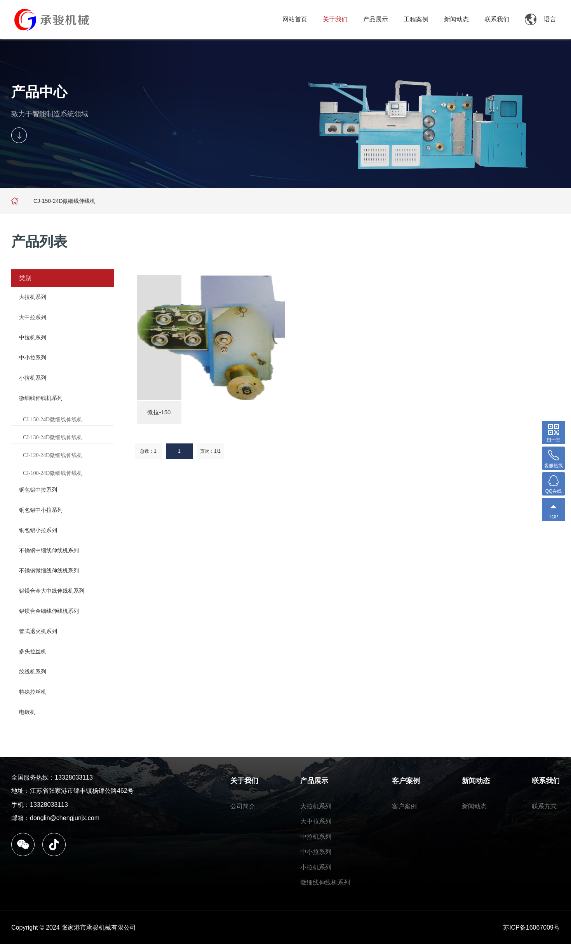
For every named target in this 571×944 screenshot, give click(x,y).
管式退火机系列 (38, 631)
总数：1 (148, 451)
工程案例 (416, 19)
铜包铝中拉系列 (38, 490)
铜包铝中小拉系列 (41, 510)
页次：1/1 (210, 451)
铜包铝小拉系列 (38, 530)
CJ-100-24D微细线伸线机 (52, 473)
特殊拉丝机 (32, 692)
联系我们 (496, 19)
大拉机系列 (32, 297)
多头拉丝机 (32, 651)
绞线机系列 (32, 671)
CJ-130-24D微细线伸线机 (52, 437)
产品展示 (375, 19)
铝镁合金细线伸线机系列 (49, 611)
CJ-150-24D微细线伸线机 (52, 419)
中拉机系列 (32, 337)
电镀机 (27, 712)
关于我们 (335, 19)
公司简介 (242, 806)
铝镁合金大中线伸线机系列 (51, 591)
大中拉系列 (32, 317)
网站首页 (294, 19)
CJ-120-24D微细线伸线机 (52, 455)
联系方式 (544, 806)
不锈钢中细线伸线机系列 (49, 550)
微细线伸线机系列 (41, 398)
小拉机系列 (32, 378)
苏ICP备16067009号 (531, 927)
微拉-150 (159, 412)
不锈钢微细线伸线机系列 (49, 570)
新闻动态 (456, 19)
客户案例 (406, 781)
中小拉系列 (32, 357)
